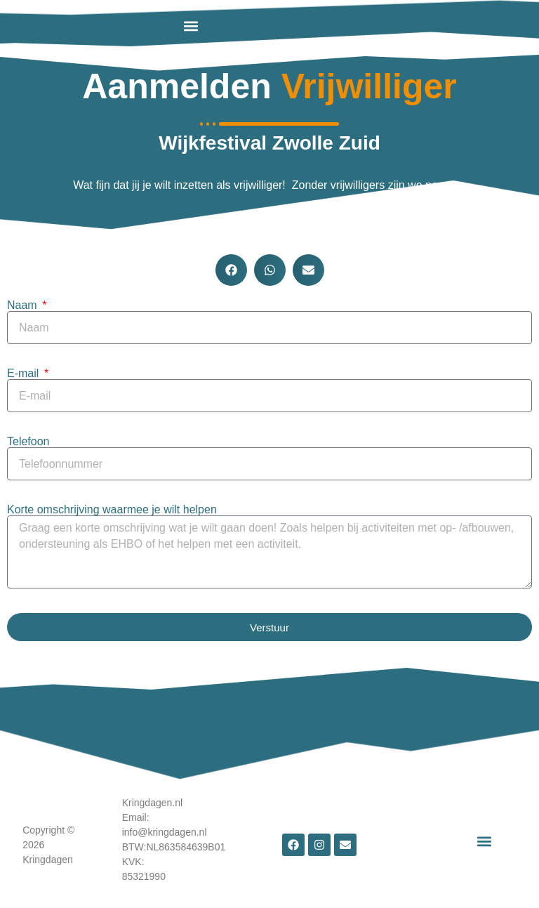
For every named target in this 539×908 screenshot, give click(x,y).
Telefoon (28, 441)
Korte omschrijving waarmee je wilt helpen (112, 509)
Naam (23, 305)
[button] (190, 25)
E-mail (24, 373)
